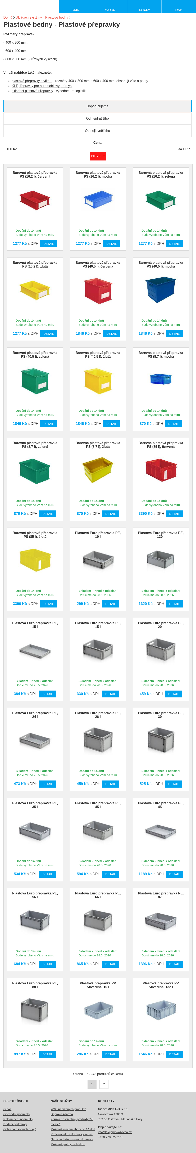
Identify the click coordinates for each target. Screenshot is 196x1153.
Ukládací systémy (29, 17)
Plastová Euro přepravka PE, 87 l (161, 895)
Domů (7, 17)
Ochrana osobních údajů (19, 1129)
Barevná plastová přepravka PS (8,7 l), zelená (35, 444)
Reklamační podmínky (18, 1119)
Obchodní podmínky (16, 1114)
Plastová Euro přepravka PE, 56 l (35, 895)
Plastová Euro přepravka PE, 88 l (35, 985)
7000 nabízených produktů (68, 1109)
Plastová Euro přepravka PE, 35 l (35, 805)
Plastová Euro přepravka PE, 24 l (35, 715)
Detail (49, 243)
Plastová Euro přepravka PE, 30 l (161, 715)
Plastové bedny (56, 17)
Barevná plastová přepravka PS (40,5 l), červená (98, 264)
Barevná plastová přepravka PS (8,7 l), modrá (160, 354)
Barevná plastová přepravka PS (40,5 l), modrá (160, 264)
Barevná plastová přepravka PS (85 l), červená (160, 444)
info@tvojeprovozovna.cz (115, 1132)
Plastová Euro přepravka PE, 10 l (98, 534)
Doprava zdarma (62, 1114)
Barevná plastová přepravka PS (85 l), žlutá (35, 534)
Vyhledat (110, 9)
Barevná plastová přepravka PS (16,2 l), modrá (98, 174)
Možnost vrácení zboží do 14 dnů (73, 1129)
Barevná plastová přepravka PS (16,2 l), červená (35, 174)
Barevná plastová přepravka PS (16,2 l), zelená (160, 174)
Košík (178, 9)
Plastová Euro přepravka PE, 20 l (161, 625)
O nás (7, 1109)
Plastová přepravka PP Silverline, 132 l (161, 985)
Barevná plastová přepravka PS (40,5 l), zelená (35, 354)
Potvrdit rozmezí (98, 156)
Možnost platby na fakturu (68, 1144)
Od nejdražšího (97, 118)
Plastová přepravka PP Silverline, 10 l (98, 985)
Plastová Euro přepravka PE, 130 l (161, 534)
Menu (75, 9)
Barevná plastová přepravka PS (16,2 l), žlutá (35, 264)
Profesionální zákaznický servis (72, 1134)
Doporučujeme (97, 106)
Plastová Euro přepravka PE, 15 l (35, 625)
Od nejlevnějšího (97, 131)
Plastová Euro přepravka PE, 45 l (98, 805)
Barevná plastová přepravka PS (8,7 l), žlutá (98, 444)
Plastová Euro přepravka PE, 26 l (98, 715)
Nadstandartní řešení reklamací (72, 1139)
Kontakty (144, 9)
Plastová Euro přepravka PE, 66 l (98, 895)
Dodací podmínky (15, 1124)
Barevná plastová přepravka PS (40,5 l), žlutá (98, 354)
